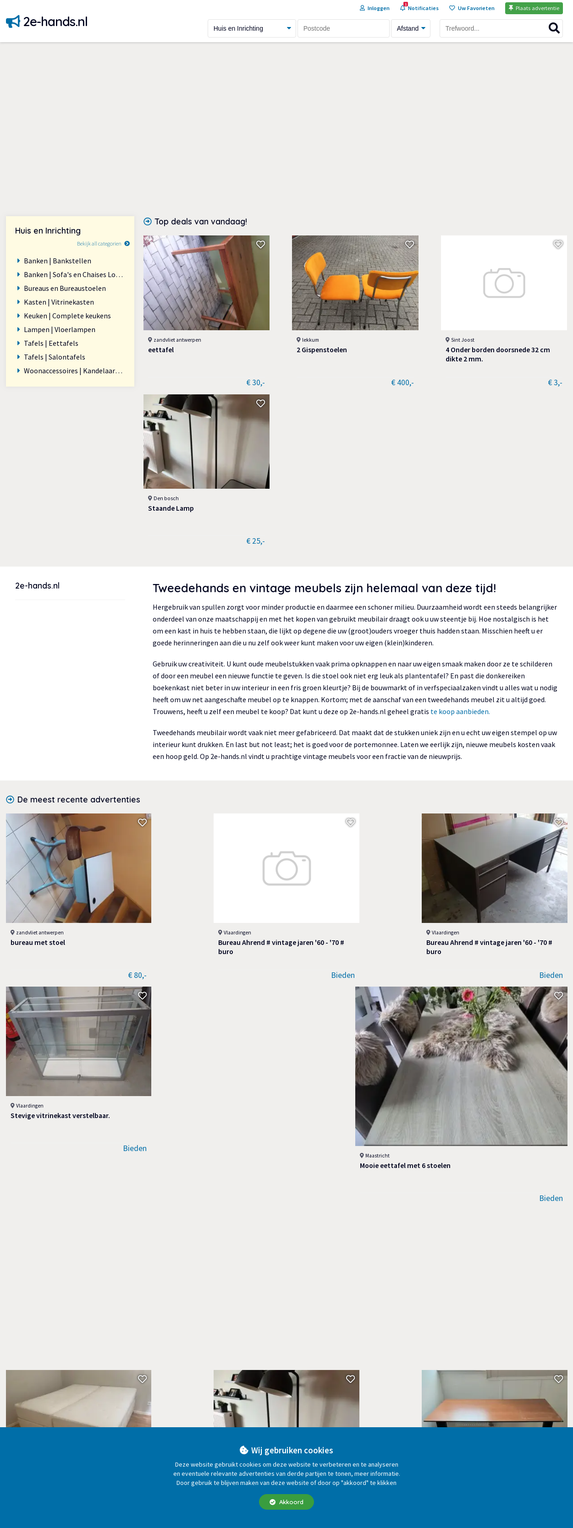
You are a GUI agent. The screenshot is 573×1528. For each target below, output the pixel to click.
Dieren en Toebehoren (181, 1367)
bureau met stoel (38, 746)
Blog (439, 1381)
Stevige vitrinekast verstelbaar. (382, 751)
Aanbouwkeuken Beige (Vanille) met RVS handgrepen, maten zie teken (286, 1195)
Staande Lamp (493, 331)
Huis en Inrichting (174, 1422)
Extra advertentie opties (324, 1367)
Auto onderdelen (172, 1353)
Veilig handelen (310, 1422)
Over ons (300, 1381)
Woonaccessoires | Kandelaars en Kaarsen (74, 370)
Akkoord (286, 1502)
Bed (16, 1048)
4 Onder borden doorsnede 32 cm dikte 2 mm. (405, 336)
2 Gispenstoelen (280, 331)
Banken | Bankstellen (57, 260)
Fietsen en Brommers (180, 1408)
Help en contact (457, 1367)
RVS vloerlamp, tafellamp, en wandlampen (171, 1195)
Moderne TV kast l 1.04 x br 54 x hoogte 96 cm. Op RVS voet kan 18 (398, 1195)
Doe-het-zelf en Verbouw (185, 1394)
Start (440, 1353)
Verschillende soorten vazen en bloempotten (56, 1195)
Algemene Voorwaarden (323, 1353)
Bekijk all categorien (99, 243)
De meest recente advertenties (78, 633)
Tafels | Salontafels (54, 356)
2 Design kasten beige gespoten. (499, 1195)
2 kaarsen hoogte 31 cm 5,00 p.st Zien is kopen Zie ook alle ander (512, 1053)
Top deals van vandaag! (201, 221)
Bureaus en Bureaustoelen (65, 288)
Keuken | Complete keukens (67, 315)
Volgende (350, 1255)
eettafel (161, 331)
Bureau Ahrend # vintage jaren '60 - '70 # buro (172, 751)
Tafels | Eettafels (51, 343)
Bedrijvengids (453, 1394)
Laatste (301, 1255)
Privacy (297, 1394)
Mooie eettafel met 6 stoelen (511, 746)
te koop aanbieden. (460, 545)
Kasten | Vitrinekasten (59, 301)
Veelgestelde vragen (318, 1408)
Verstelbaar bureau (269, 1048)
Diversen (159, 1381)
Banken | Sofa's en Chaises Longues (74, 274)
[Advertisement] (286, 129)
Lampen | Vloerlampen (59, 329)
